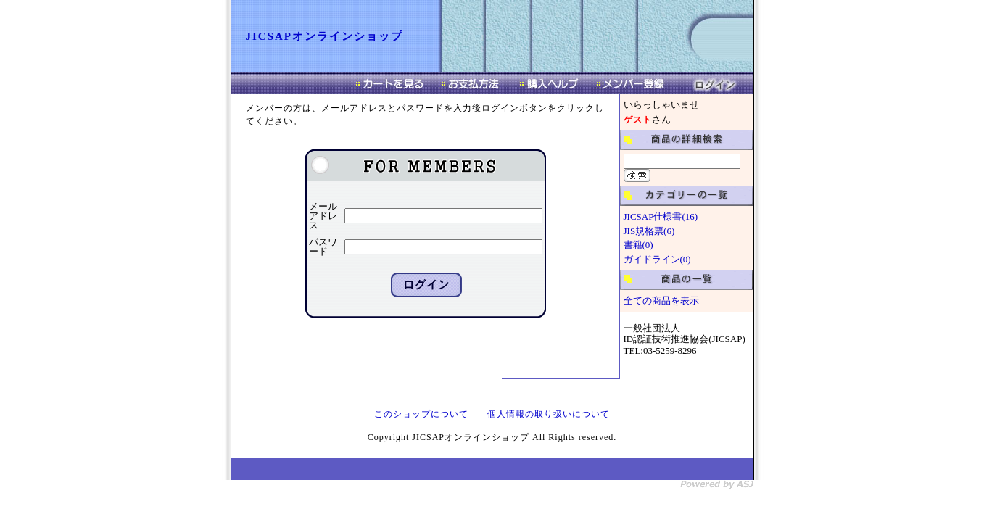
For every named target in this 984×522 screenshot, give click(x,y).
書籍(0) (638, 244)
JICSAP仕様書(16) (661, 216)
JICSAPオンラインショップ (325, 36)
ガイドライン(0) (657, 259)
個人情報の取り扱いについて (548, 414)
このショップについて (421, 414)
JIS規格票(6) (649, 230)
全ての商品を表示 (661, 300)
